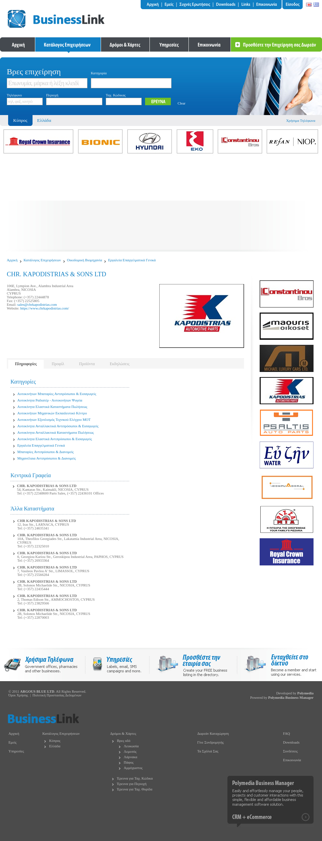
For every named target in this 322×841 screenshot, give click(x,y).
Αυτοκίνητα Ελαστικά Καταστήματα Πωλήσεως (52, 407)
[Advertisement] (161, 203)
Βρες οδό (123, 741)
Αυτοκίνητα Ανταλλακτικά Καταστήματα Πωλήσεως (55, 432)
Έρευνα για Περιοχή (131, 784)
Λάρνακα (130, 757)
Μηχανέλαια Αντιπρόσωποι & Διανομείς (46, 458)
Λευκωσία (131, 746)
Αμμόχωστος (133, 768)
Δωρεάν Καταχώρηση (213, 733)
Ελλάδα (44, 120)
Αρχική (12, 260)
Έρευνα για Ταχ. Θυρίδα (134, 789)
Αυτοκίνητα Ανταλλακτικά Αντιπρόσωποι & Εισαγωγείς (57, 426)
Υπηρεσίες (16, 751)
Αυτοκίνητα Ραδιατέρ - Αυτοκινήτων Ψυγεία (49, 400)
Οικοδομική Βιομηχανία (84, 260)
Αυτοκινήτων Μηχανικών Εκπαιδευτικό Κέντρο (52, 413)
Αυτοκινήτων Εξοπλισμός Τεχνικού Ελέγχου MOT (53, 420)
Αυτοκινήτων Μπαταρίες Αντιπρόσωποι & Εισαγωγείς (56, 394)
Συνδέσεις (290, 751)
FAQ (286, 733)
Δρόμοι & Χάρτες (123, 733)
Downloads (291, 742)
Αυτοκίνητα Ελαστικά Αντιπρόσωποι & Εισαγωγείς (54, 439)
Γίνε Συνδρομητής (210, 742)
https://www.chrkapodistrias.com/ (44, 308)
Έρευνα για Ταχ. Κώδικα (135, 778)
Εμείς (12, 742)
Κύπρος (54, 741)
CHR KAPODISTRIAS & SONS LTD (46, 521)
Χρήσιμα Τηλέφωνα (300, 121)
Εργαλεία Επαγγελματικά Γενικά (132, 260)
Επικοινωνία (292, 760)
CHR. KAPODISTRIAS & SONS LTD (47, 486)
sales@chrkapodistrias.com (37, 304)
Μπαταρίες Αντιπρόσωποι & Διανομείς (45, 452)
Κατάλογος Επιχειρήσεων (42, 260)
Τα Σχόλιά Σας (207, 751)
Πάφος (129, 762)
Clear (181, 103)
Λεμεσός (130, 751)
